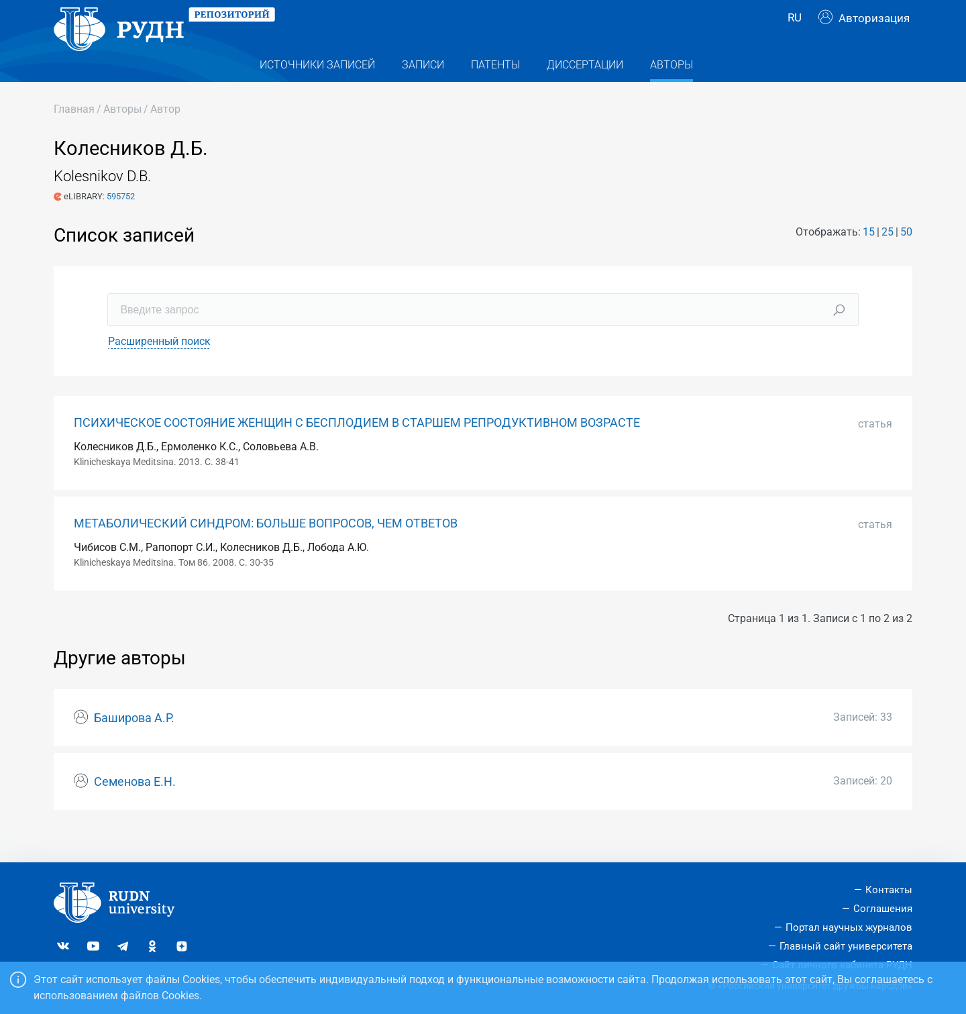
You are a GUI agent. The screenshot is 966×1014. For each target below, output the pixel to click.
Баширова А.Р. (134, 744)
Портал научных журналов (849, 927)
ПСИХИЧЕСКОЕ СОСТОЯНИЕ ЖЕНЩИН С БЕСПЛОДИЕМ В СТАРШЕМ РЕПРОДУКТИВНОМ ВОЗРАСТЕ (357, 449)
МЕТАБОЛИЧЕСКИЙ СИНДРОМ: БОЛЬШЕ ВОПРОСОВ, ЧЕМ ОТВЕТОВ (266, 549)
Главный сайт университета (846, 946)
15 (869, 257)
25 (887, 257)
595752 (121, 222)
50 (906, 257)
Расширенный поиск (159, 367)
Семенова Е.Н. (135, 808)
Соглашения (882, 909)
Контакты (888, 890)
